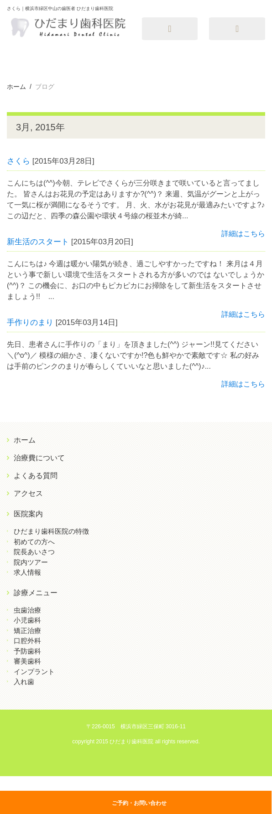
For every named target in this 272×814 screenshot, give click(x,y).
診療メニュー (36, 593)
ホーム (25, 440)
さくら (18, 161)
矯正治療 (27, 630)
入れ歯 (24, 681)
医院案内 (28, 514)
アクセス (28, 493)
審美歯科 (27, 661)
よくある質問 (36, 475)
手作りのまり (30, 322)
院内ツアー (31, 562)
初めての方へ (34, 542)
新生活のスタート (38, 241)
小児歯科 (27, 620)
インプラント (34, 671)
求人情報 (27, 572)
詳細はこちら (243, 233)
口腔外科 (27, 640)
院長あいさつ (34, 552)
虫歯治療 (27, 610)
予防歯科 (27, 651)
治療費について (39, 458)
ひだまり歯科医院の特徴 (51, 531)
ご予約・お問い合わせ (139, 803)
